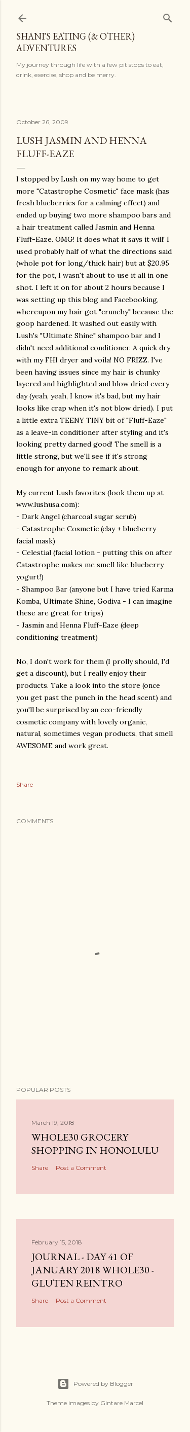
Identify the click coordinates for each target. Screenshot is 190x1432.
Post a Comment (81, 1167)
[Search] (168, 16)
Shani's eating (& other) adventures (75, 42)
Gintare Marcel (121, 1403)
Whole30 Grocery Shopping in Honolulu (95, 1143)
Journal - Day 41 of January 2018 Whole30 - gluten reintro (92, 1270)
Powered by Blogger (95, 1384)
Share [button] (24, 784)
